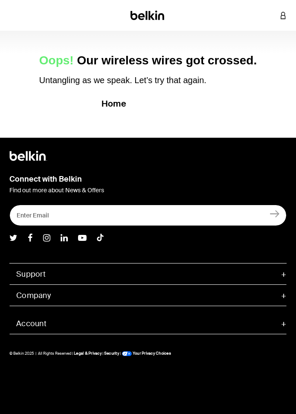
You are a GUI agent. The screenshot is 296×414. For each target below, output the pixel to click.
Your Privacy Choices (146, 353)
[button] (270, 15)
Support (31, 274)
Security (111, 353)
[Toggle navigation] (13, 15)
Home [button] (114, 103)
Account (31, 323)
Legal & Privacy (88, 353)
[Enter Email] (148, 215)
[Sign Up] (275, 213)
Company (33, 295)
